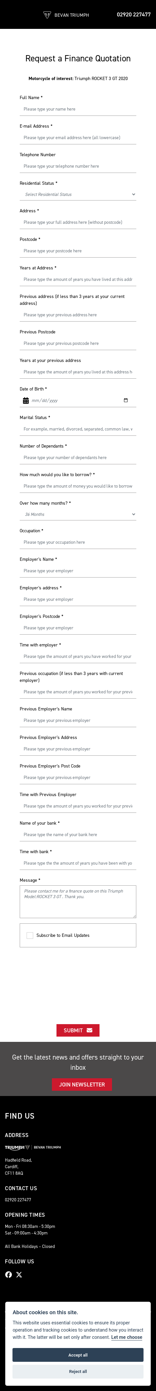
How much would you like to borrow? (57, 475)
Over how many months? (45, 503)
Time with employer (40, 645)
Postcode (30, 239)
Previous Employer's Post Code (50, 766)
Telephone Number (38, 155)
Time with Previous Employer (48, 794)
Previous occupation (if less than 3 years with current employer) (71, 677)
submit (78, 1030)
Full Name (31, 98)
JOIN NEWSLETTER (82, 1084)
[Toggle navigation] (10, 14)
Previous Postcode (38, 332)
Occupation (31, 531)
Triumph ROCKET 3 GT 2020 (78, 78)
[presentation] (78, 980)
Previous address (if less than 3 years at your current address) (72, 299)
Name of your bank (40, 823)
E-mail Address (36, 126)
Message (30, 880)
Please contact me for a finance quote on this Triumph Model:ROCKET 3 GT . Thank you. (78, 901)
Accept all (77, 1355)
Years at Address (38, 268)
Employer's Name (38, 559)
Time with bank (36, 852)
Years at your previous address (50, 360)
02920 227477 (134, 14)
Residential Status (38, 183)
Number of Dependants (43, 446)
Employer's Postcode (41, 616)
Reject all (78, 1371)
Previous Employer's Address (48, 737)
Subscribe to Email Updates (58, 935)
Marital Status (35, 417)
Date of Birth (33, 389)
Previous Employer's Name (46, 709)
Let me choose (127, 1337)
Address (29, 211)
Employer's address (41, 588)
